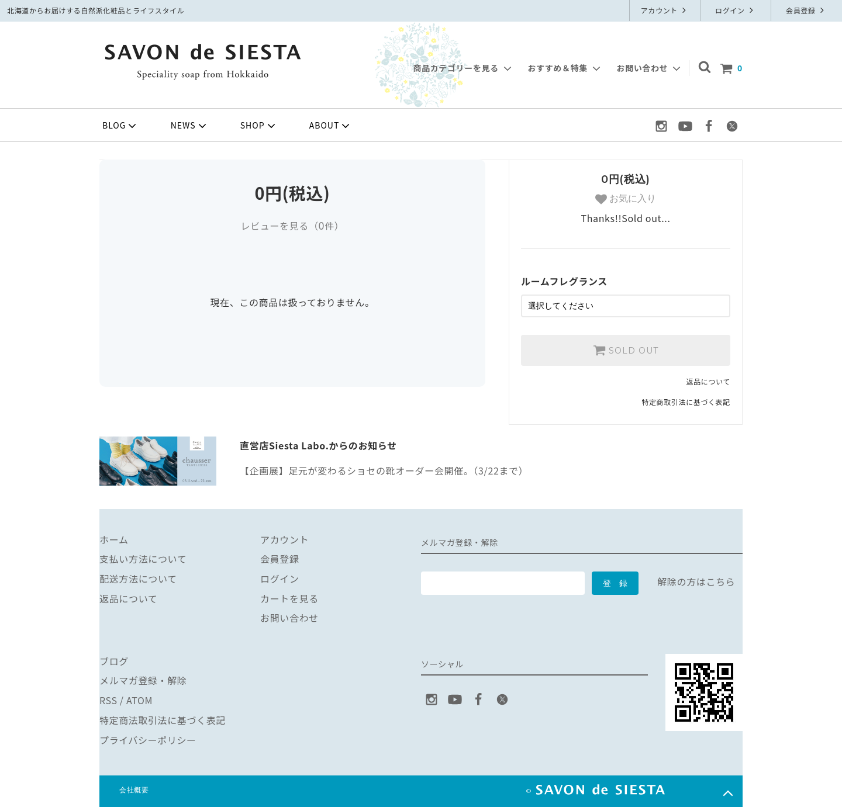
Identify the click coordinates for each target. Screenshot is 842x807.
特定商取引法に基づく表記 (685, 402)
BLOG (120, 125)
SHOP (259, 125)
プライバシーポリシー (147, 739)
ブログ (114, 661)
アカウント (665, 10)
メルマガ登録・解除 (143, 680)
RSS (108, 700)
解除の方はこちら (696, 581)
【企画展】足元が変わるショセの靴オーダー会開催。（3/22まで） (384, 470)
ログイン (735, 10)
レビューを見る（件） (292, 226)
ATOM (139, 700)
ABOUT (331, 125)
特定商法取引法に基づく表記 (162, 720)
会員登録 (806, 10)
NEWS (190, 125)
